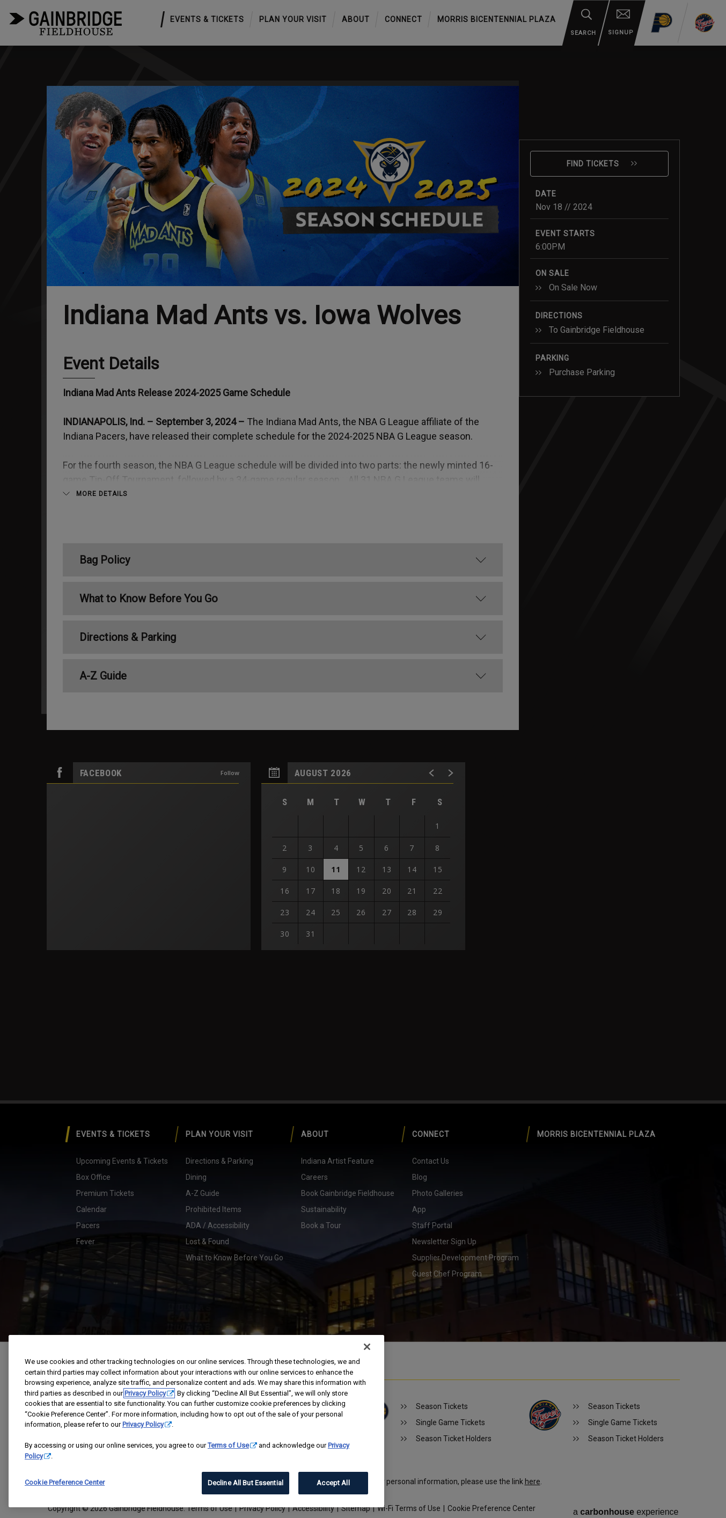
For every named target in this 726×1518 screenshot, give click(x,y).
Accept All (333, 1483)
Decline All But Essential (245, 1483)
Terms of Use (228, 1445)
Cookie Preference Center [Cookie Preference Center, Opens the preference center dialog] (65, 1482)
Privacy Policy (145, 1393)
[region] (196, 1421)
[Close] (367, 1347)
